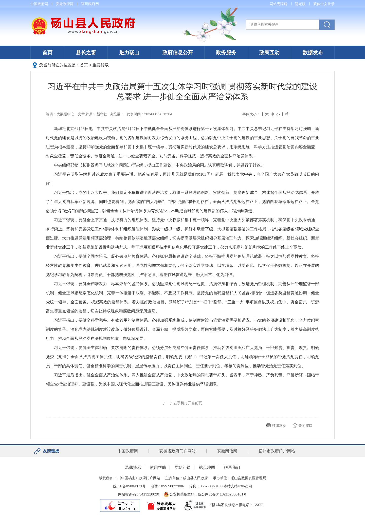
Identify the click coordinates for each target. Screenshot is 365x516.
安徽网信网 (227, 451)
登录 (331, 4)
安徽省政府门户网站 (177, 451)
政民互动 (269, 52)
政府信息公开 (177, 52)
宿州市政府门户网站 (277, 451)
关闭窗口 (305, 425)
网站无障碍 (278, 4)
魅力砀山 (129, 52)
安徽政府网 (65, 4)
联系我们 (232, 467)
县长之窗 (86, 52)
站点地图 (207, 467)
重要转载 (101, 65)
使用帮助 (158, 467)
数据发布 (313, 52)
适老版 (300, 4)
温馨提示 (133, 467)
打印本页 (279, 425)
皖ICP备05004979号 (129, 486)
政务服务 (226, 52)
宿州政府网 (90, 4)
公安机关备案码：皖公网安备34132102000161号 (205, 494)
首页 (47, 52)
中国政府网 (39, 4)
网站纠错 (182, 467)
